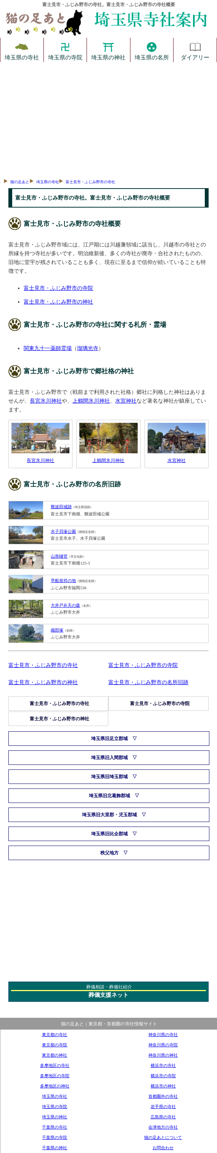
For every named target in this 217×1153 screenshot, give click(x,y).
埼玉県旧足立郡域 (109, 738)
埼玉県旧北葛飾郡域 (109, 795)
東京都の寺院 (54, 1045)
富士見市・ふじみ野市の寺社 (90, 182)
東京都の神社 (54, 1055)
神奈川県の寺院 (163, 1045)
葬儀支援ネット (108, 995)
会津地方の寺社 (163, 1127)
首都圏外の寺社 (163, 1096)
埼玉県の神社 (108, 50)
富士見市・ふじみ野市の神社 (58, 302)
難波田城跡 (61, 506)
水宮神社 (126, 401)
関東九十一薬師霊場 (48, 348)
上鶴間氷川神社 (91, 401)
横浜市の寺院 (163, 1075)
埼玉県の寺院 (65, 50)
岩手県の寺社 (163, 1106)
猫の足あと (19, 182)
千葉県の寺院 (54, 1137)
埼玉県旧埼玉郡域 (109, 776)
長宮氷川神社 (46, 401)
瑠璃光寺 (87, 348)
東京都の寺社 (54, 1034)
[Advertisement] (108, 119)
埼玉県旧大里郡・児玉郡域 (109, 814)
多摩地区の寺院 (54, 1075)
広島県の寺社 (163, 1117)
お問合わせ (163, 1147)
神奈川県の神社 (163, 1055)
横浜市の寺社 (163, 1065)
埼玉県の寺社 (22, 50)
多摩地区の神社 (54, 1086)
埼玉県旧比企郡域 (109, 833)
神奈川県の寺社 (163, 1034)
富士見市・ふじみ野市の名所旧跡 (148, 682)
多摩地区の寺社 (54, 1065)
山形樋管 (59, 556)
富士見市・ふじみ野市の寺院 (58, 288)
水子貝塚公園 (63, 531)
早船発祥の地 (63, 580)
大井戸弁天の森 (65, 605)
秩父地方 (109, 853)
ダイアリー (195, 50)
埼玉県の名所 (152, 50)
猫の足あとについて (163, 1137)
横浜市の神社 (163, 1086)
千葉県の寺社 (54, 1127)
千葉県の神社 (54, 1147)
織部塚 (57, 630)
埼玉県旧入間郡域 (109, 757)
